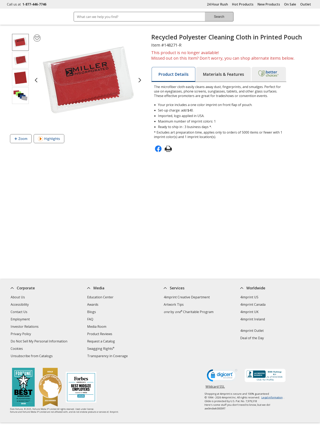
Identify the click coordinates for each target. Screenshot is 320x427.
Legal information (272, 397)
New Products (269, 4)
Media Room (96, 326)
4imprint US (249, 297)
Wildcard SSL (215, 388)
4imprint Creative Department (187, 297)
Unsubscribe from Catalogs (32, 356)
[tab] (173, 74)
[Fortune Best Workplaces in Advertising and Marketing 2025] (23, 388)
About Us (18, 297)
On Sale (290, 4)
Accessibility (20, 304)
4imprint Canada (253, 304)
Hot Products (242, 4)
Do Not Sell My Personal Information (39, 341)
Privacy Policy (21, 334)
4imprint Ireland (252, 319)
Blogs (91, 312)
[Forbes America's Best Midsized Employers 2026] (81, 388)
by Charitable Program (188, 312)
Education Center (100, 297)
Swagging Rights (100, 348)
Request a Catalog (101, 341)
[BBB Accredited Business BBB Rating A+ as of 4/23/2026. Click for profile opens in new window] (265, 376)
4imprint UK (249, 312)
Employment (20, 319)
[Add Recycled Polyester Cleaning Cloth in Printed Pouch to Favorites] (37, 38)
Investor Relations (25, 327)
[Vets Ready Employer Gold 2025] (50, 388)
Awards (92, 304)
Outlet (306, 4)
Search (219, 16)
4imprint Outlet (252, 330)
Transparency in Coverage (108, 356)
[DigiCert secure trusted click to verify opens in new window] (222, 376)
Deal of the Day (252, 338)
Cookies (17, 349)
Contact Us (19, 312)
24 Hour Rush (217, 4)
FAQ (90, 319)
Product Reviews (99, 334)
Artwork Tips (174, 304)
